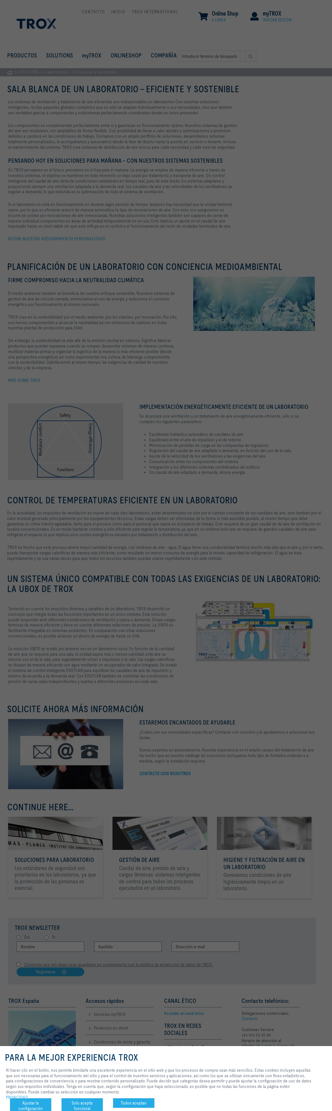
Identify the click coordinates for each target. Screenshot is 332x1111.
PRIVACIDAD (17, 1097)
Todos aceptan (134, 1102)
